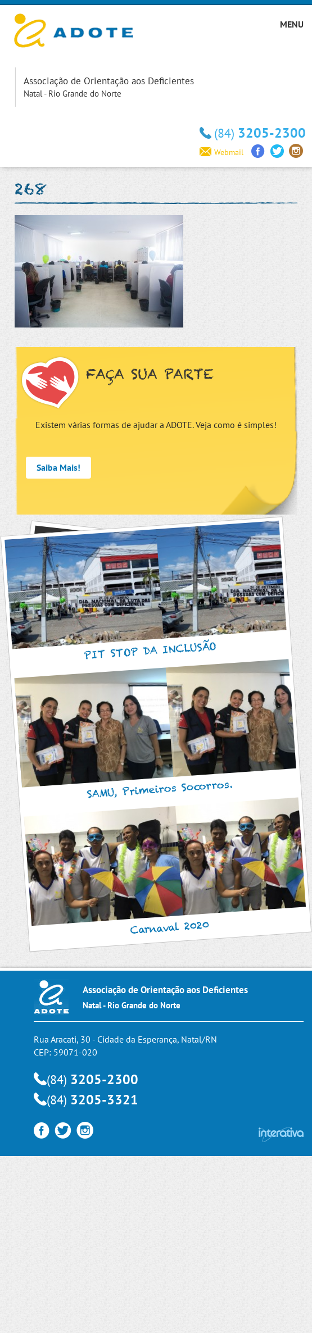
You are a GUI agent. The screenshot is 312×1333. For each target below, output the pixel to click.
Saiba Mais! (58, 467)
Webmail (221, 152)
